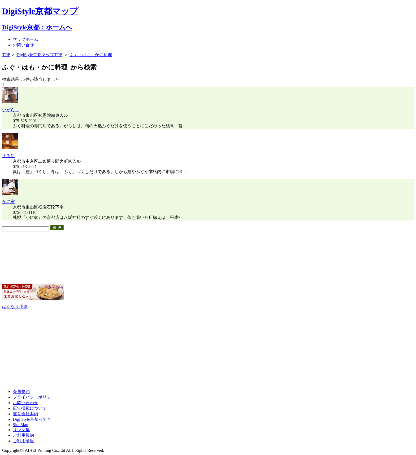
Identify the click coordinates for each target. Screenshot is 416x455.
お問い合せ (23, 45)
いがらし (10, 110)
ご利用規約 (23, 435)
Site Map (20, 424)
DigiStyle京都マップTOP (39, 54)
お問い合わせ (25, 402)
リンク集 (21, 429)
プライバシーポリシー (34, 397)
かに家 (8, 201)
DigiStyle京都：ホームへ (37, 27)
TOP (6, 54)
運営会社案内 (25, 414)
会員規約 (21, 391)
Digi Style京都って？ (32, 419)
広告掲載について (30, 408)
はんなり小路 (15, 306)
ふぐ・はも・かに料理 (91, 54)
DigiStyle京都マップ (40, 11)
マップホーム (25, 39)
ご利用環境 (23, 441)
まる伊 (8, 155)
